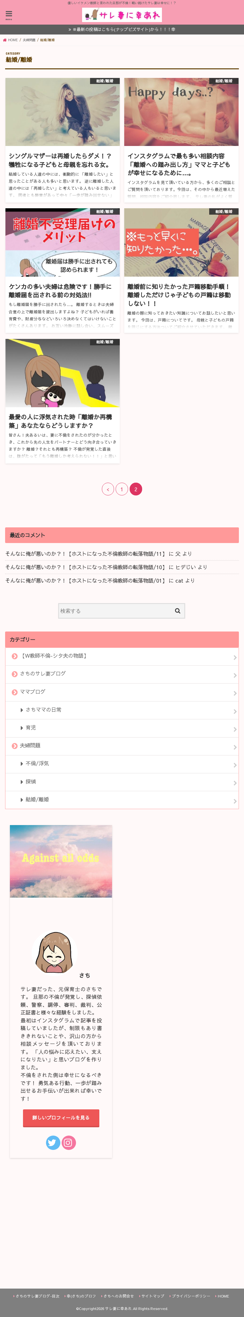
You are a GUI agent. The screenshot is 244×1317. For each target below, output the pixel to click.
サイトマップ (152, 1295)
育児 (31, 727)
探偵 (31, 781)
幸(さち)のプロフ (81, 1295)
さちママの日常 (43, 709)
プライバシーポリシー (191, 1295)
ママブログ (32, 691)
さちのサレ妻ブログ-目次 (37, 1295)
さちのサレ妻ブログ (43, 673)
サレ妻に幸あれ (118, 1308)
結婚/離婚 (37, 799)
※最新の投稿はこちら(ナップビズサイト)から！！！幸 (123, 29)
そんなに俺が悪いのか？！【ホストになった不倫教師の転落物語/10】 (86, 566)
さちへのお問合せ (118, 1295)
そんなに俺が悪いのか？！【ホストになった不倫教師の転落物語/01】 (86, 580)
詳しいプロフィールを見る (61, 1117)
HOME (223, 1295)
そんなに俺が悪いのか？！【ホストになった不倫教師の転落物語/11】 (86, 553)
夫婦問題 (30, 745)
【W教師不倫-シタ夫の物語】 (54, 655)
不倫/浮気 (37, 763)
